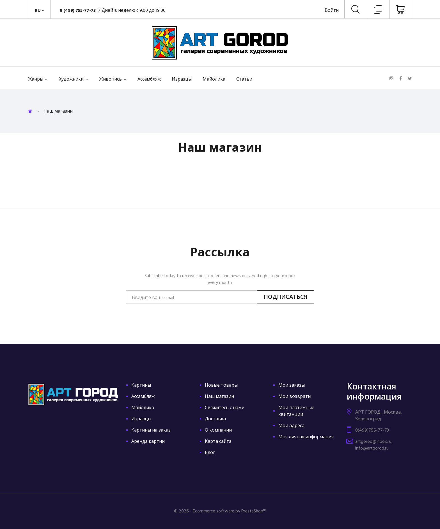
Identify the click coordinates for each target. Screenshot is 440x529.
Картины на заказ (151, 430)
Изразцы (182, 79)
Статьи (244, 79)
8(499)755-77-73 (372, 430)
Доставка (215, 419)
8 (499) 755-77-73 (78, 10)
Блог (210, 453)
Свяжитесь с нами (224, 408)
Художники (71, 79)
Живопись (110, 79)
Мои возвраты (294, 396)
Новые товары (221, 385)
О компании (218, 430)
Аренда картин (148, 441)
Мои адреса (291, 426)
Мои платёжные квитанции (296, 411)
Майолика (214, 79)
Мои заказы (291, 385)
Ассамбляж (149, 79)
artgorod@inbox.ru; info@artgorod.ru (373, 445)
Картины (141, 385)
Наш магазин (219, 396)
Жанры (35, 79)
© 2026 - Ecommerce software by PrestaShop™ (220, 511)
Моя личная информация (306, 437)
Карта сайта (218, 441)
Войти (332, 10)
